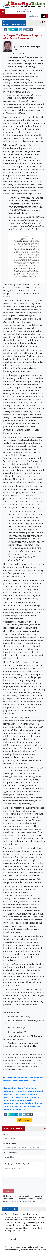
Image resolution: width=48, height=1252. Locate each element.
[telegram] (20, 29)
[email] (28, 29)
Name (6, 1134)
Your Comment (10, 1152)
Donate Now (24, 1120)
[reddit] (24, 29)
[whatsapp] (9, 29)
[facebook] (5, 29)
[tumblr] (31, 29)
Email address (9, 1143)
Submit (9, 1181)
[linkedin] (16, 29)
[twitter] (13, 29)
